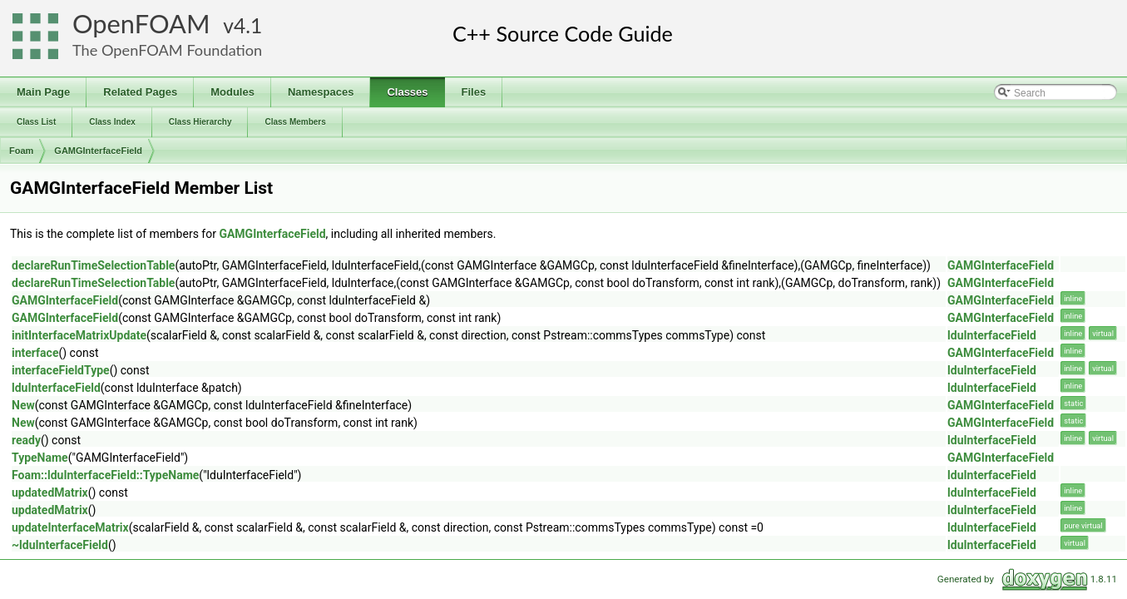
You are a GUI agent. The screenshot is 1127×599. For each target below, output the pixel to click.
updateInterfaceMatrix (70, 527)
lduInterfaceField (991, 335)
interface (35, 352)
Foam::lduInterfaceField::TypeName (105, 475)
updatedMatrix (50, 492)
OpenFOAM (141, 23)
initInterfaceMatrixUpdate (79, 335)
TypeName (40, 457)
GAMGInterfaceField (98, 151)
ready (26, 440)
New (23, 405)
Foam (21, 151)
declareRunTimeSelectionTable (93, 265)
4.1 (248, 25)
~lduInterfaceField (60, 545)
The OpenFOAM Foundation (167, 50)
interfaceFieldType (61, 370)
